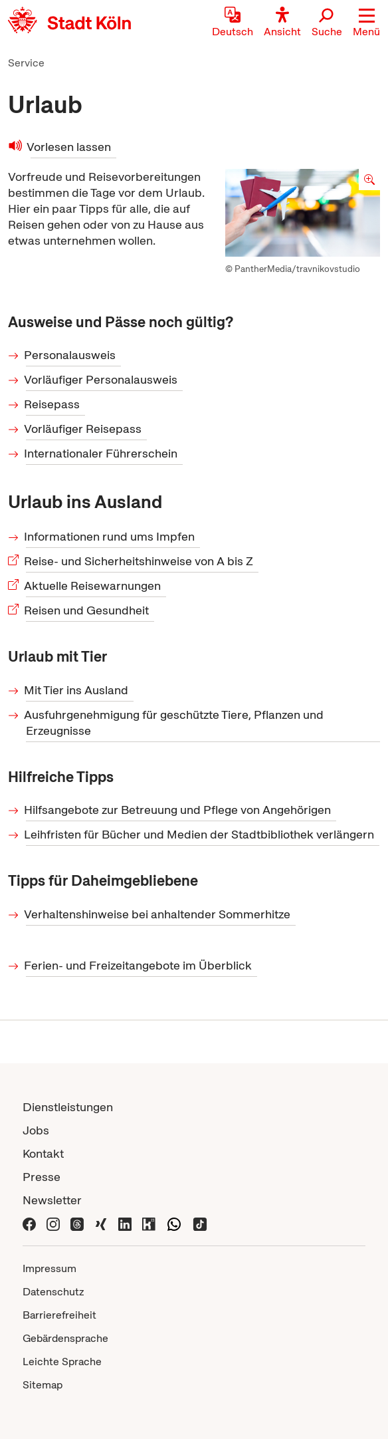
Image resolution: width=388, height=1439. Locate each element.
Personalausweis (71, 354)
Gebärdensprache (65, 1338)
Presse (41, 1176)
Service (26, 63)
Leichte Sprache (62, 1362)
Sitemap (42, 1385)
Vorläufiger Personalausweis (101, 379)
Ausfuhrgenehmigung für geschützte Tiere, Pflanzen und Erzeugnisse (175, 722)
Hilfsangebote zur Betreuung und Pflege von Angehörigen (178, 809)
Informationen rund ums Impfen (110, 536)
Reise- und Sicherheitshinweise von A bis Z (139, 561)
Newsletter (52, 1200)
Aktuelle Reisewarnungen (93, 585)
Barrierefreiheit (59, 1315)
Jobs (36, 1130)
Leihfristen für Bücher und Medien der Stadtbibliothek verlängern (200, 834)
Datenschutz (53, 1292)
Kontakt (43, 1153)
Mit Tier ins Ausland (77, 690)
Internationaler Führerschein (101, 453)
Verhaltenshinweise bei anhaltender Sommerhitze (158, 914)
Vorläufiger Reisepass (84, 428)
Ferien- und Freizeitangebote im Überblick (139, 965)
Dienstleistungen (68, 1106)
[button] (366, 23)
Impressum (49, 1268)
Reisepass (53, 404)
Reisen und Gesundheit (87, 610)
